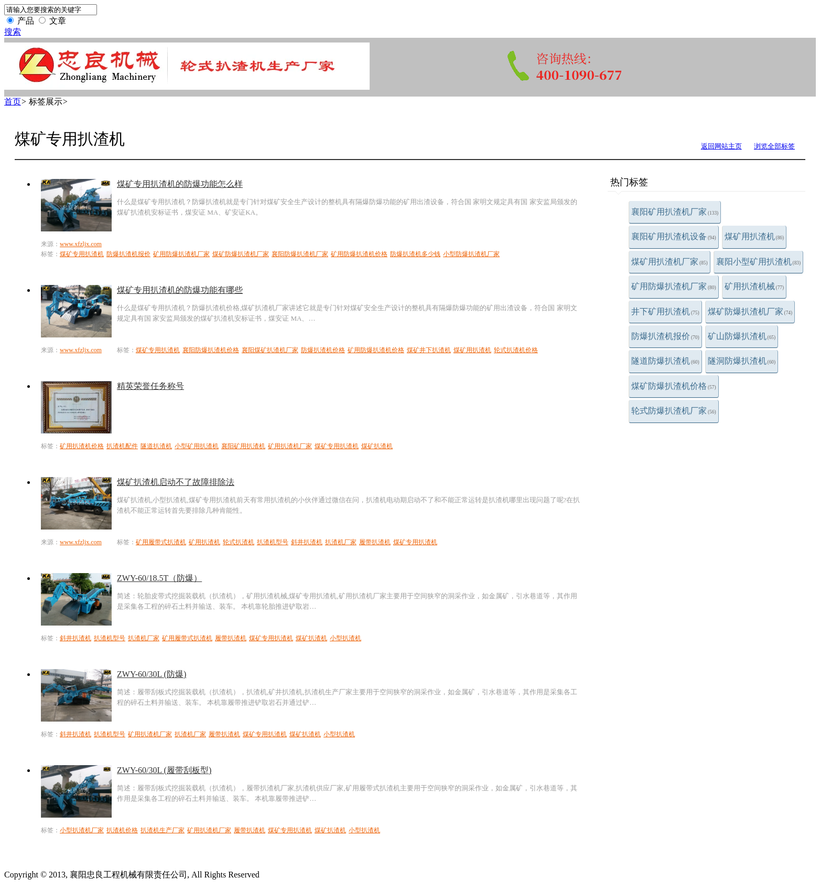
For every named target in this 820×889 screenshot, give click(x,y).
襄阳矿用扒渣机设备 (673, 236)
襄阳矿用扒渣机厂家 (674, 211)
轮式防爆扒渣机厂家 (673, 410)
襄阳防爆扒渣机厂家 (300, 254)
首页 (12, 101)
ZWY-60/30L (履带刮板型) (164, 770)
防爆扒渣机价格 (323, 350)
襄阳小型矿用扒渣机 (758, 261)
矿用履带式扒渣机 (161, 542)
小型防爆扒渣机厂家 (471, 254)
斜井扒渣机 (306, 542)
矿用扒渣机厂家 (290, 446)
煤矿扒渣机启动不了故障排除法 (175, 482)
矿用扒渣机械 (754, 286)
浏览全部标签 (774, 146)
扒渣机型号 (272, 542)
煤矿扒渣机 (377, 446)
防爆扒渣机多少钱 (415, 254)
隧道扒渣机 (156, 446)
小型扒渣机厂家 (82, 830)
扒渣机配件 (122, 446)
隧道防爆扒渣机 (665, 360)
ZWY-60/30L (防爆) (151, 674)
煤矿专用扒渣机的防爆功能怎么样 (180, 183)
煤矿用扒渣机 (754, 236)
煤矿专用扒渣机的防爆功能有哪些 (180, 289)
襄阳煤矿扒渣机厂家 (270, 350)
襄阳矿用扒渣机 (243, 446)
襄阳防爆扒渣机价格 (210, 350)
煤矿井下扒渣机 (429, 350)
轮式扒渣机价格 (516, 350)
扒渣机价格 (122, 830)
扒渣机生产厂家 (163, 830)
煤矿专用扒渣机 (82, 254)
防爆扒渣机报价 (665, 336)
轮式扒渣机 (238, 542)
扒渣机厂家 (341, 542)
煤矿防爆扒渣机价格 (673, 386)
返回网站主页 (721, 146)
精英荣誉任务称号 (150, 386)
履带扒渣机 (375, 542)
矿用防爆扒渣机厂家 (673, 286)
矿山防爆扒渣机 (742, 336)
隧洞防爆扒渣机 (742, 360)
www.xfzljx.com (81, 244)
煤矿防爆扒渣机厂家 (750, 311)
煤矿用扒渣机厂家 (669, 261)
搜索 (12, 31)
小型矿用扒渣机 (197, 446)
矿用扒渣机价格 (82, 446)
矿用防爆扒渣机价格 (359, 254)
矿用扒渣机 (204, 542)
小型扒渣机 (345, 638)
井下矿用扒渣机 (665, 311)
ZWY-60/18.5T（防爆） (159, 578)
